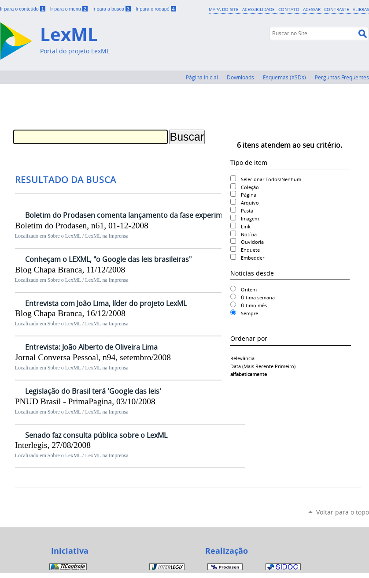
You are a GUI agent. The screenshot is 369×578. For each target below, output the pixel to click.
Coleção (250, 187)
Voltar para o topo (342, 512)
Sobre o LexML (64, 236)
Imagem (250, 218)
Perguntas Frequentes (342, 77)
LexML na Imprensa (106, 236)
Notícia (249, 234)
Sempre (249, 313)
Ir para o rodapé (156, 8)
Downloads (240, 77)
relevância (242, 358)
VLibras (361, 9)
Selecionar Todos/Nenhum (271, 179)
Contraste (336, 9)
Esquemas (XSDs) (284, 77)
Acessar (312, 9)
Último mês (254, 305)
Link (246, 226)
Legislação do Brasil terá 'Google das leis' (93, 391)
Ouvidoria (252, 242)
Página (248, 194)
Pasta (247, 210)
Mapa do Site (224, 9)
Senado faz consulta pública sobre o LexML (96, 435)
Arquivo (250, 202)
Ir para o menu (69, 8)
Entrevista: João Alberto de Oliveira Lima (91, 347)
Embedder (252, 257)
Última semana (258, 297)
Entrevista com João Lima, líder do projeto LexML (106, 303)
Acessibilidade (258, 9)
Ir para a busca (112, 8)
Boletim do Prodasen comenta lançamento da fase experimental (132, 215)
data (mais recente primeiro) (262, 366)
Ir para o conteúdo (23, 8)
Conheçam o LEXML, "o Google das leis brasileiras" (108, 259)
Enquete (250, 249)
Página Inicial (202, 77)
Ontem (249, 289)
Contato (288, 9)
